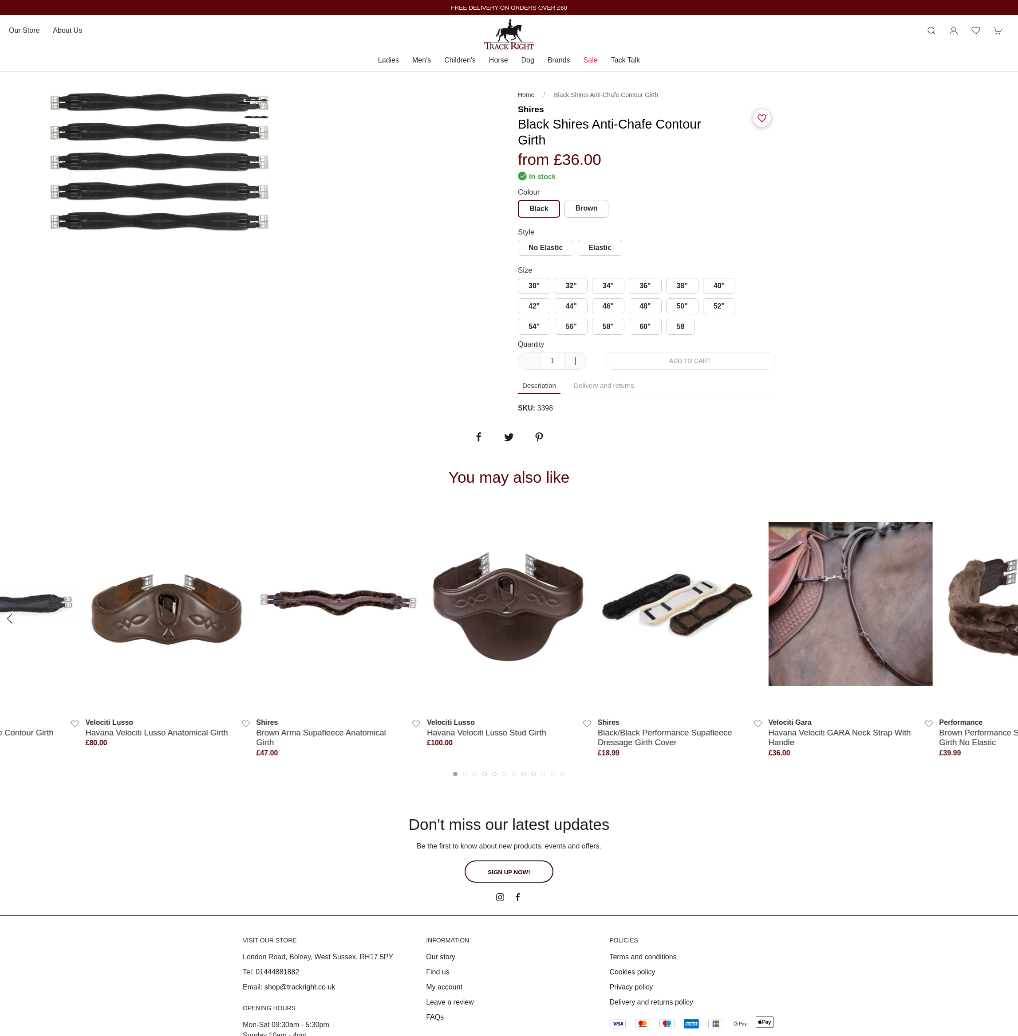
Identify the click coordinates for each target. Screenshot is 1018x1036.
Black (538, 208)
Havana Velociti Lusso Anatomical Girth (157, 732)
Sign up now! (509, 872)
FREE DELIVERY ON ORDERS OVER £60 (509, 7)
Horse (498, 60)
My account (444, 987)
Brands (559, 60)
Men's (421, 60)
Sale (591, 60)
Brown (587, 208)
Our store (24, 30)
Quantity (531, 344)
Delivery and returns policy (651, 1002)
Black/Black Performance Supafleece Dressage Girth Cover (665, 737)
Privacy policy (631, 987)
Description (539, 385)
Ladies (388, 60)
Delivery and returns (604, 385)
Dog (527, 60)
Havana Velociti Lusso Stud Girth (486, 732)
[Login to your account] (954, 30)
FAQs (435, 1017)
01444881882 (277, 972)
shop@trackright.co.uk (299, 987)
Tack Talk (625, 60)
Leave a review (450, 1002)
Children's (460, 60)
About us (67, 30)
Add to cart (690, 360)
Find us (437, 972)
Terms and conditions (642, 957)
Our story (440, 957)
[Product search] (931, 30)
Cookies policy (632, 972)
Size (525, 270)
